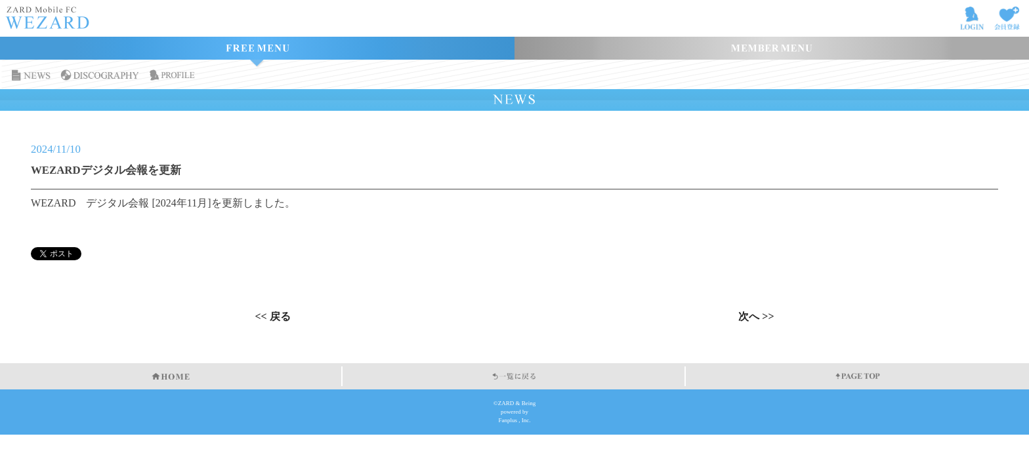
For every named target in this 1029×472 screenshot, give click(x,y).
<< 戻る (272, 316)
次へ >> (756, 316)
